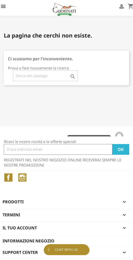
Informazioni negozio (28, 241)
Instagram (22, 177)
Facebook (8, 177)
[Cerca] (45, 75)
